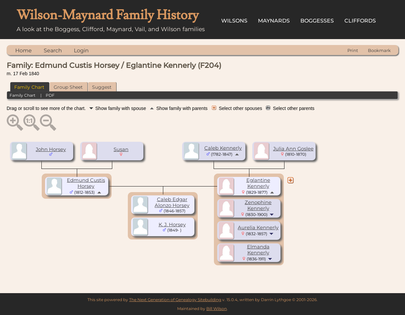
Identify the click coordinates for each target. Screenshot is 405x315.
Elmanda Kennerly (258, 250)
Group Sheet (68, 87)
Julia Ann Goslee (293, 149)
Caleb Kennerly (223, 148)
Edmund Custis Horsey (86, 183)
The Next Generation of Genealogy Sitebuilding (175, 299)
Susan (121, 149)
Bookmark (379, 50)
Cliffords (360, 21)
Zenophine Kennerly (258, 205)
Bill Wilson (216, 308)
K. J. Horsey (172, 225)
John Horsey (51, 149)
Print (352, 50)
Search (53, 50)
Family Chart (29, 87)
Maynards (274, 21)
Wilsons (234, 21)
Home (23, 50)
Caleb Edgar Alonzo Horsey (172, 202)
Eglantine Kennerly (258, 183)
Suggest (102, 87)
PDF (50, 95)
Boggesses (317, 21)
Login (81, 50)
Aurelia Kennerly (258, 228)
